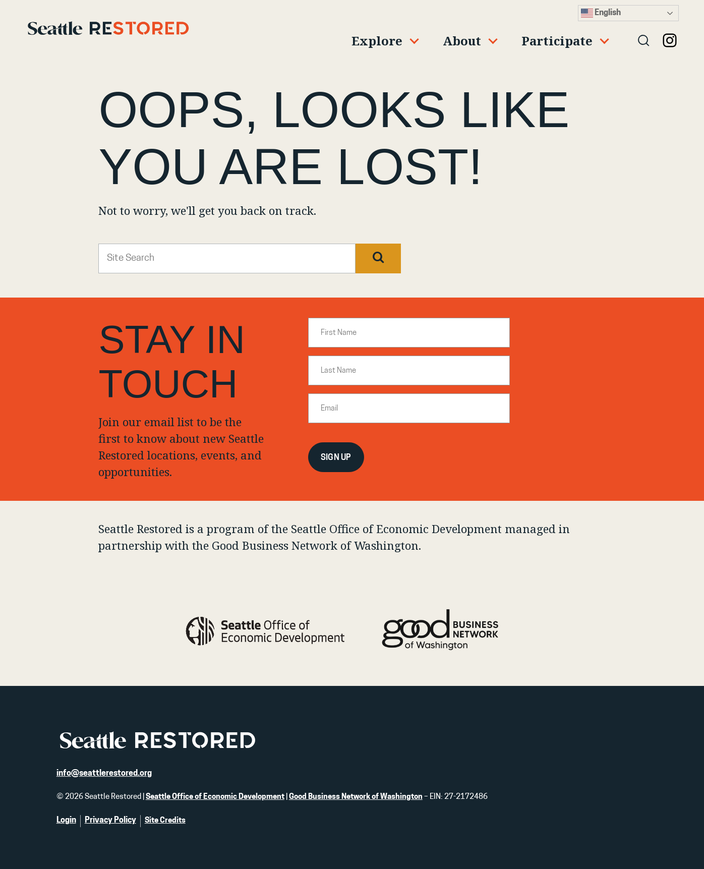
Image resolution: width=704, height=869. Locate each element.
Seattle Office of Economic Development (215, 797)
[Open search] (644, 41)
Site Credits (165, 821)
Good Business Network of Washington (356, 797)
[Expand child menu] (381, 41)
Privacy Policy (110, 821)
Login (66, 821)
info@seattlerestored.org (104, 774)
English (601, 13)
